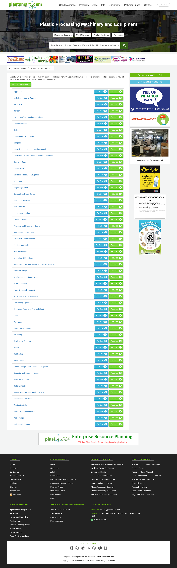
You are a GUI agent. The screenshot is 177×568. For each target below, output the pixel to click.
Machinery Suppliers (63, 35)
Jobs (94, 5)
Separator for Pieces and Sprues (26, 373)
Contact (148, 5)
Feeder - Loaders (20, 220)
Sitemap (13, 487)
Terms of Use (15, 479)
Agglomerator (19, 92)
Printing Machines (101, 35)
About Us (14, 468)
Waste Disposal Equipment (24, 411)
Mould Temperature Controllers (26, 296)
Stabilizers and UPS (21, 379)
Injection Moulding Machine (21, 510)
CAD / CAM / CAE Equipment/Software (29, 117)
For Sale (101, 91)
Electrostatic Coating (22, 213)
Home (12, 464)
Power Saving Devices (22, 328)
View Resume (56, 513)
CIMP (52, 498)
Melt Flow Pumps (20, 271)
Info (103, 5)
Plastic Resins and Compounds (104, 494)
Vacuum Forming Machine (21, 525)
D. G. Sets (18, 181)
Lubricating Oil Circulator (23, 258)
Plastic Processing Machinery (103, 491)
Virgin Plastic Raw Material (143, 494)
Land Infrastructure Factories (103, 479)
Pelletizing (18, 322)
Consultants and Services (101, 476)
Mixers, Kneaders (20, 284)
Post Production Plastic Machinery (146, 464)
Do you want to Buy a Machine (150, 82)
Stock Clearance (139, 483)
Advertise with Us (17, 476)
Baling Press (19, 104)
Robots (16, 348)
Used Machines (67, 5)
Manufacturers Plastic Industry (63, 479)
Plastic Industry (16, 528)
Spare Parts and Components (144, 479)
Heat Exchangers (20, 252)
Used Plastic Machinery (141, 491)
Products (84, 5)
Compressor (18, 143)
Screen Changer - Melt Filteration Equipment (31, 367)
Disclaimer (14, 483)
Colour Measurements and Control (27, 136)
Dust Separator (19, 207)
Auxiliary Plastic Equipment (102, 468)
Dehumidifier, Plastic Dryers (24, 194)
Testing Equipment (139, 487)
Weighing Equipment (22, 424)
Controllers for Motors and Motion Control (30, 149)
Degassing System (21, 188)
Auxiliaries (118, 35)
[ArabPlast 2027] (67, 59)
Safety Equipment (21, 360)
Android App (15, 491)
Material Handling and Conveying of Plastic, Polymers (34, 264)
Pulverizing (18, 335)
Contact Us (14, 472)
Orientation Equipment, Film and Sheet (29, 309)
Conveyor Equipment (22, 162)
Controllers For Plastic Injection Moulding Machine (33, 156)
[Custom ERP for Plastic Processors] (41, 59)
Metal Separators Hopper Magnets (27, 277)
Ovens (16, 316)
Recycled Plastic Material (142, 472)
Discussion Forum (57, 491)
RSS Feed (15, 494)
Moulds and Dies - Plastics (102, 483)
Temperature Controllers (23, 399)
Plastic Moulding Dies (19, 517)
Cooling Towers (20, 168)
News (52, 464)
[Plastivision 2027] (137, 59)
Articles (53, 472)
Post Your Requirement (21, 84)
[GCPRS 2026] (102, 59)
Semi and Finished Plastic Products (146, 476)
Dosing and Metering (22, 200)
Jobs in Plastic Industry (60, 510)
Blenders (17, 111)
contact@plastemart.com (109, 510)
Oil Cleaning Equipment (23, 303)
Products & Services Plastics (62, 483)
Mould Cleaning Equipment (24, 290)
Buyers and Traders (99, 472)
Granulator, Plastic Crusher (24, 239)
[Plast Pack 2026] (119, 59)
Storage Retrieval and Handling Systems (29, 392)
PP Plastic (14, 513)
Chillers (17, 130)
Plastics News (15, 521)
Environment (55, 494)
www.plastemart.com (106, 557)
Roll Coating (18, 354)
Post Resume (56, 517)
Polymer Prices (132, 5)
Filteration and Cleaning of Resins (27, 226)
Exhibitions (115, 5)
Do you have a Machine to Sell (150, 75)
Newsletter (54, 468)
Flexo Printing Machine (19, 536)
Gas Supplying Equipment (24, 232)
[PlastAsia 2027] (15, 59)
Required (116, 91)
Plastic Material (16, 532)
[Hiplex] (84, 59)
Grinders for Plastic (21, 245)
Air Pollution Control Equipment (26, 98)
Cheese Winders (20, 124)
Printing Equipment (140, 468)
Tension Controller (21, 405)
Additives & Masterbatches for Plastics (107, 464)
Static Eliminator (20, 386)
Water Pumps (19, 418)
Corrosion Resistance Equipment (26, 175)
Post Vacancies (56, 521)
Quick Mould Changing (22, 341)
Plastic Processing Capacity (102, 487)
